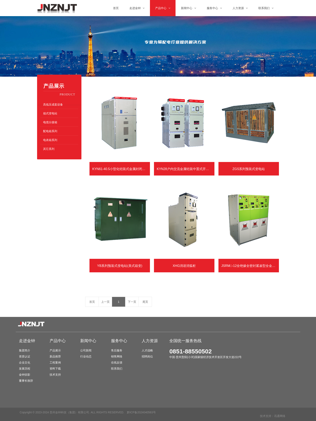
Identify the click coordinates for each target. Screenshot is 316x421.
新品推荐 (55, 356)
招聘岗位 (147, 356)
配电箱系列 (50, 131)
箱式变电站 (50, 113)
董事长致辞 (26, 380)
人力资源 (150, 340)
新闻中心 (88, 340)
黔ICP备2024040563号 (141, 412)
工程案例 (55, 362)
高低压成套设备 (53, 104)
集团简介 (24, 350)
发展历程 (24, 368)
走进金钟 (27, 340)
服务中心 (119, 340)
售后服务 (116, 350)
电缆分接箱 (50, 122)
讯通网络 (279, 416)
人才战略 (147, 350)
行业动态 (85, 356)
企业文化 (24, 362)
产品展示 (55, 350)
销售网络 (116, 356)
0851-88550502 (190, 351)
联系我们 (116, 368)
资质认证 (24, 356)
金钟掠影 (24, 374)
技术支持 (55, 374)
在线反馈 (116, 362)
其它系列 (48, 148)
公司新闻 (85, 350)
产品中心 (58, 340)
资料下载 (55, 368)
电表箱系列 (50, 140)
